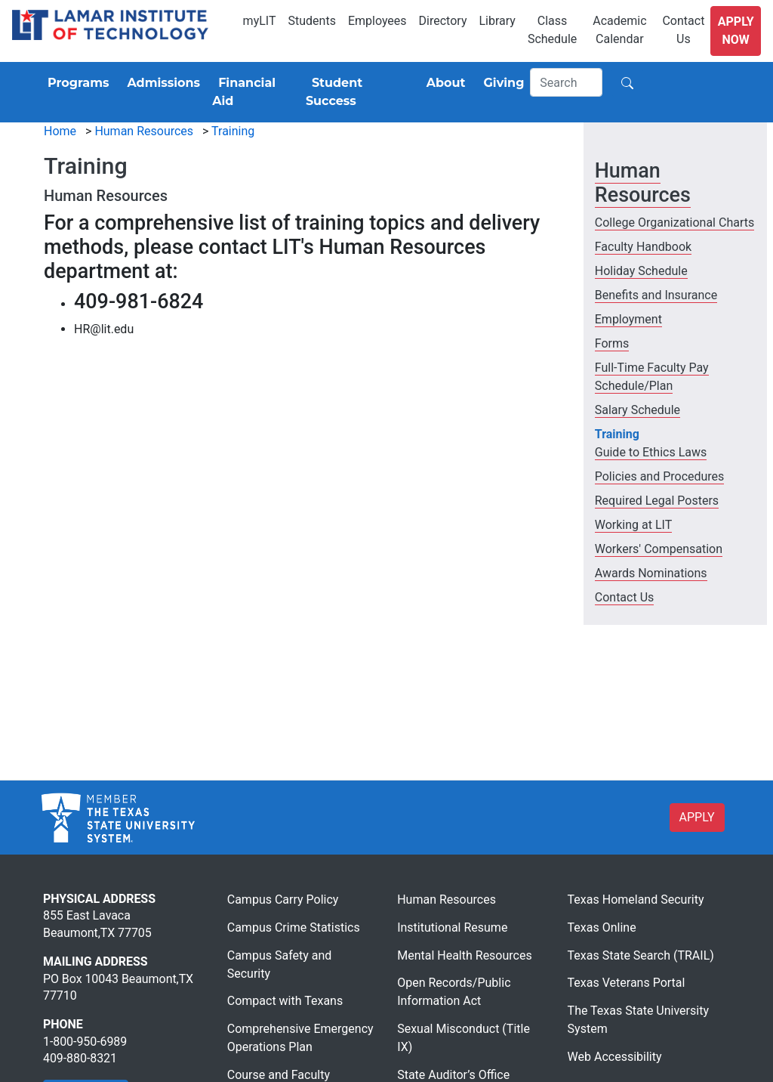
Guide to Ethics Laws (651, 452)
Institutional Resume (452, 927)
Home (60, 131)
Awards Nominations (651, 573)
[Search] (566, 82)
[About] (443, 83)
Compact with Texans (285, 1001)
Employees (377, 21)
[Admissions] (160, 83)
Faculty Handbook (643, 247)
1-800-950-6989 (85, 1041)
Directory (443, 21)
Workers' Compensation (658, 549)
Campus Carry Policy (283, 899)
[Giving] (501, 83)
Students (312, 21)
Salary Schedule (637, 410)
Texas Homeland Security (636, 899)
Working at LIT (633, 525)
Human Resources (143, 131)
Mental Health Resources (464, 955)
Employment (628, 319)
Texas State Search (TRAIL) (641, 955)
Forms (612, 343)
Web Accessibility (615, 1057)
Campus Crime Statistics (293, 927)
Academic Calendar (619, 30)
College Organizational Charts (674, 222)
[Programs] (75, 83)
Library (497, 21)
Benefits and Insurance (656, 295)
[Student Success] (357, 92)
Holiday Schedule (641, 271)
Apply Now (736, 30)
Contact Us (683, 30)
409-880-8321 (80, 1058)
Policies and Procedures (660, 476)
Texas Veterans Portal (626, 982)
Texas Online (602, 927)
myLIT (259, 21)
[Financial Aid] (253, 92)
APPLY (697, 817)
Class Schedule (552, 30)
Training (232, 131)
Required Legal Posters (657, 500)
